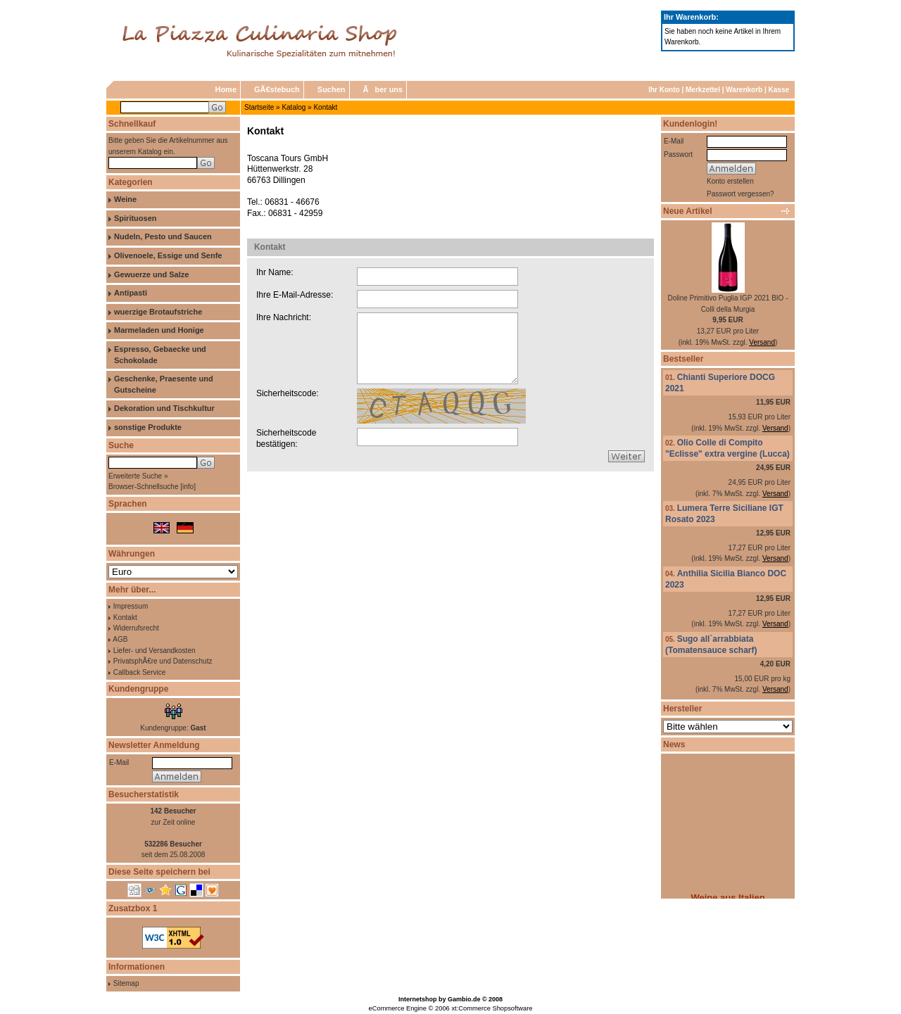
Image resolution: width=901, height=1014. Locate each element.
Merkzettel (703, 90)
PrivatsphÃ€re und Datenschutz (163, 661)
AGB (120, 639)
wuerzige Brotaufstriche (158, 312)
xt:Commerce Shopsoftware (491, 1008)
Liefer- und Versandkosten (154, 650)
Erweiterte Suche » (138, 476)
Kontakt (325, 107)
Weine (125, 199)
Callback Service (139, 672)
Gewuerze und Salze (151, 274)
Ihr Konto (663, 90)
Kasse (779, 90)
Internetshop (417, 999)
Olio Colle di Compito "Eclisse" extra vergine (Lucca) (727, 448)
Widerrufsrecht (136, 628)
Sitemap (126, 983)
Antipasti (130, 293)
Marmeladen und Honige (159, 330)
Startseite (259, 107)
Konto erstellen (730, 181)
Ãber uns (383, 89)
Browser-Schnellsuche (143, 486)
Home (226, 89)
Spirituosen (135, 218)
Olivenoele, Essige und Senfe (168, 255)
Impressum (130, 606)
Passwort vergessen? (740, 194)
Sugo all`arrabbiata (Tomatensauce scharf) (711, 644)
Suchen (331, 89)
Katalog (293, 107)
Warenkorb (744, 90)
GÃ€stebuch (277, 89)
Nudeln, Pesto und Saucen (163, 236)
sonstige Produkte (148, 427)
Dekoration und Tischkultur (164, 408)
